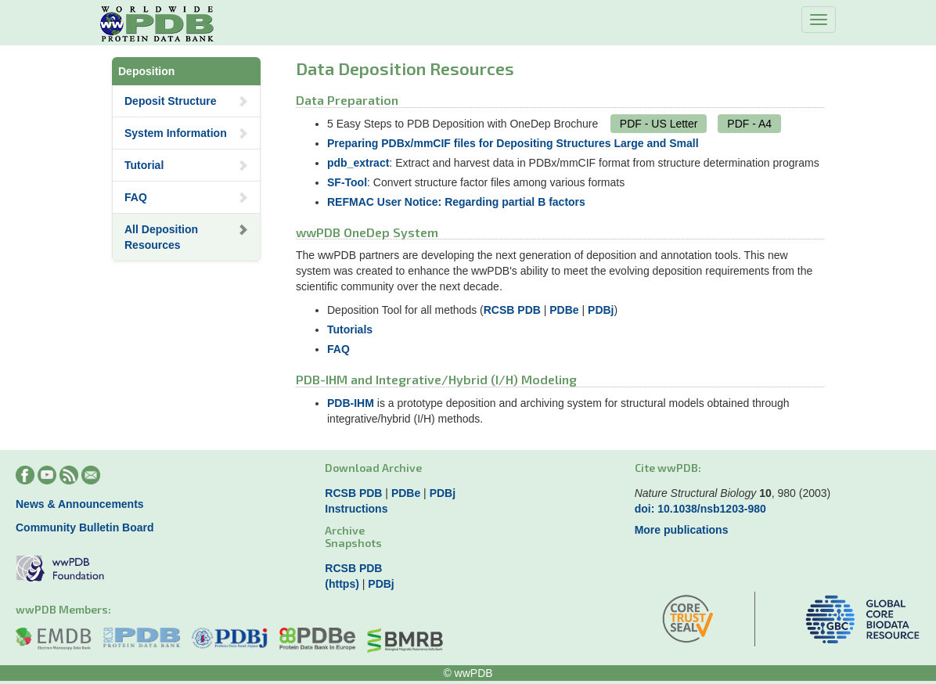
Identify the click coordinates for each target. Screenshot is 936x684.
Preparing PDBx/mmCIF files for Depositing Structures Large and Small (513, 143)
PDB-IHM (350, 403)
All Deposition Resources (186, 237)
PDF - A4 (749, 123)
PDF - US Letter (659, 123)
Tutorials (350, 329)
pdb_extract (358, 163)
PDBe (563, 310)
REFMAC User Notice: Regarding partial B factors (456, 202)
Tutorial (186, 165)
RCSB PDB (512, 310)
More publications (682, 530)
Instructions (356, 508)
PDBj (601, 310)
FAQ (186, 197)
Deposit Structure (186, 101)
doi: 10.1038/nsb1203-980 (700, 508)
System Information (186, 133)
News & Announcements (80, 504)
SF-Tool (347, 182)
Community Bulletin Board (85, 527)
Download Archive (373, 467)
